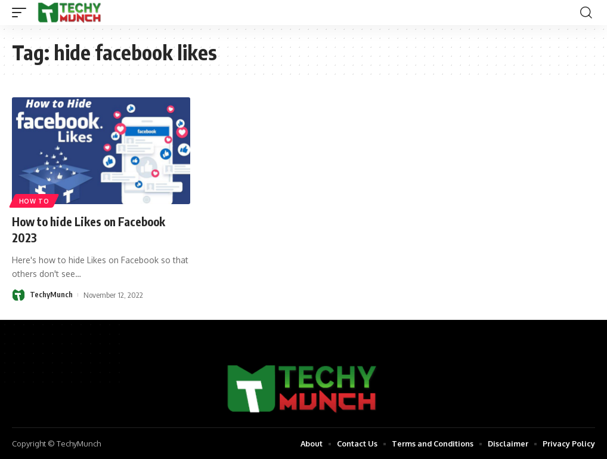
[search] (586, 12)
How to (34, 200)
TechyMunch (51, 294)
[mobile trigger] (22, 12)
